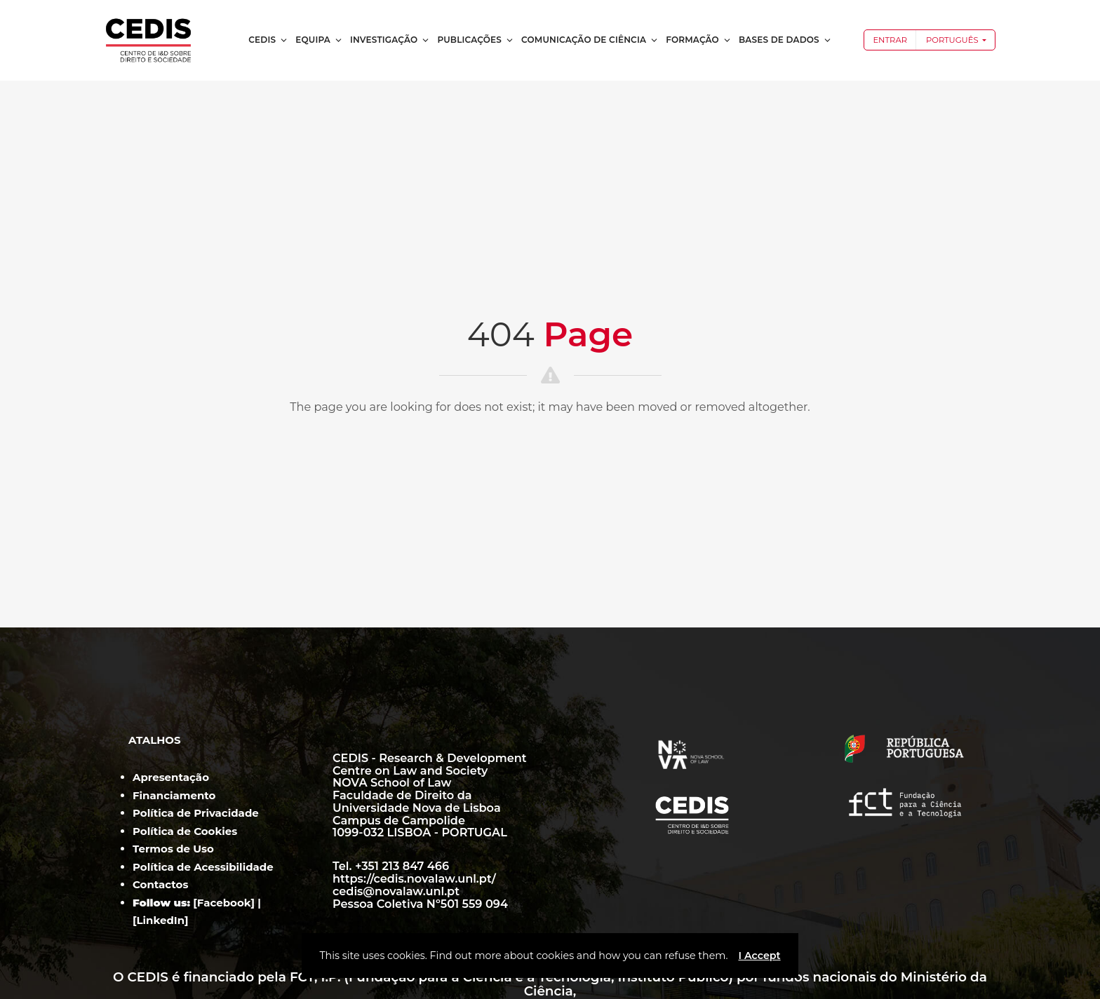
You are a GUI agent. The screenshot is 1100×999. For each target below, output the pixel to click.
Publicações (475, 39)
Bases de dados (785, 39)
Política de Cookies (185, 831)
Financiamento (174, 795)
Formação (699, 39)
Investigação (390, 39)
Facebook (224, 902)
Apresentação (171, 777)
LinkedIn (161, 920)
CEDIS (268, 39)
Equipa (319, 39)
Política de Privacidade (196, 813)
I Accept (759, 955)
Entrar (890, 40)
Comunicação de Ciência (590, 39)
